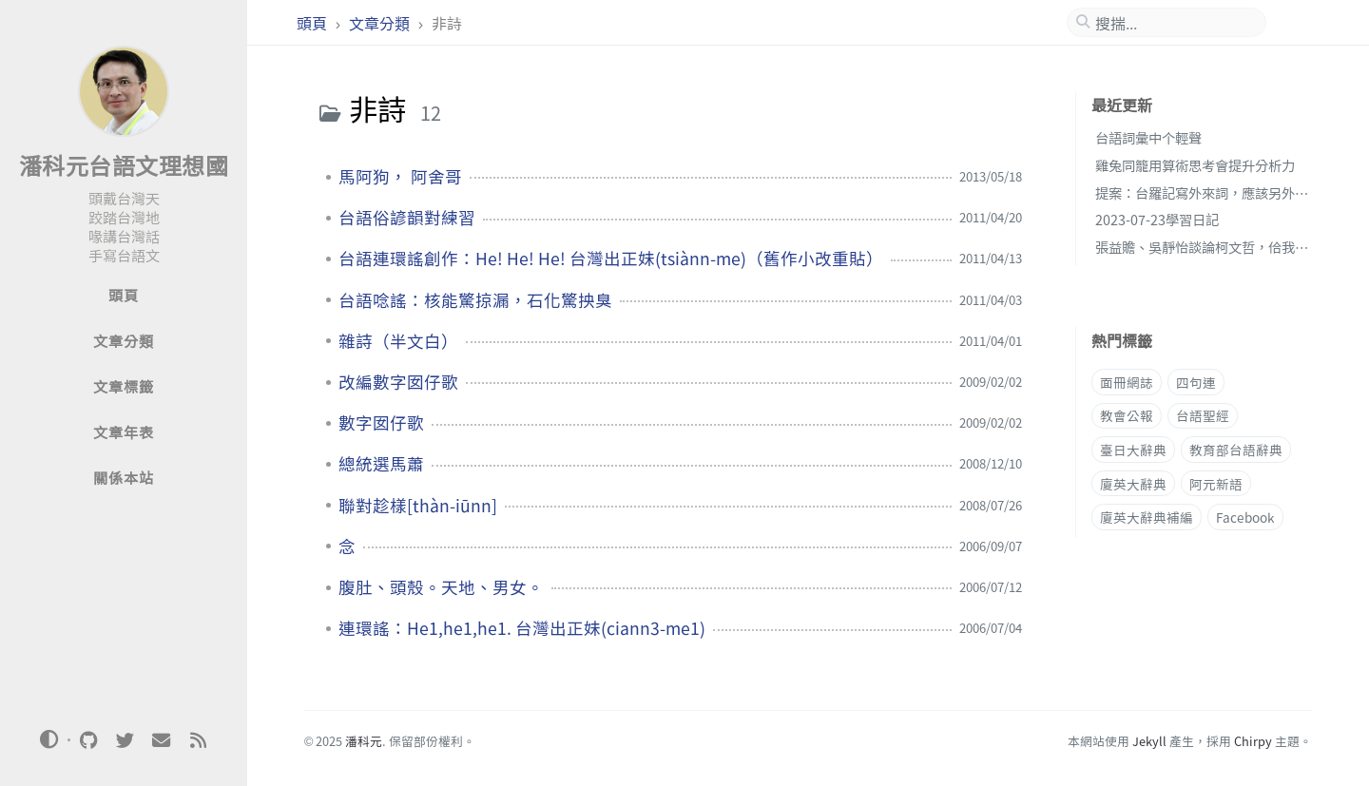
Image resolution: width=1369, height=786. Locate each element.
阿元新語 (1216, 483)
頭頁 (314, 22)
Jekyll (1149, 741)
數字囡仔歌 (381, 423)
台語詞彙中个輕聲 (1148, 137)
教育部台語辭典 (1235, 449)
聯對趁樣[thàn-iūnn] (417, 505)
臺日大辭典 (1133, 449)
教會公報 (1126, 415)
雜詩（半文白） (398, 341)
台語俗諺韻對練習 (406, 217)
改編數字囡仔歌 (398, 382)
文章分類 (381, 22)
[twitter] (124, 740)
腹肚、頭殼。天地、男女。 (441, 587)
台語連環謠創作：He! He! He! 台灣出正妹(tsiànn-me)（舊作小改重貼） (610, 258)
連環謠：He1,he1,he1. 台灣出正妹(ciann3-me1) (521, 628)
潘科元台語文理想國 (124, 165)
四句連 (1196, 382)
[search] (1174, 23)
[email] (162, 740)
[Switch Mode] (49, 739)
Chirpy (1253, 741)
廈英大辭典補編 (1146, 517)
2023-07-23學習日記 (1157, 219)
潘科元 (363, 741)
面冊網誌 (1126, 382)
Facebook (1245, 517)
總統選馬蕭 (381, 463)
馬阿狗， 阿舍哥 (400, 176)
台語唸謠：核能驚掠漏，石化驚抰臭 (475, 300)
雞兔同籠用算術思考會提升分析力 (1195, 165)
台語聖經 (1202, 415)
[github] (88, 740)
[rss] (198, 740)
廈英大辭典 (1133, 483)
